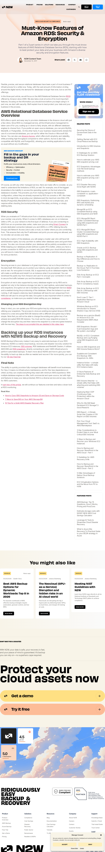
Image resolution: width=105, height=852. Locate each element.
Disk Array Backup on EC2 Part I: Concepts (88, 276)
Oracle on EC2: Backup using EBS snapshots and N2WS (87, 250)
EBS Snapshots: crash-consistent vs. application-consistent (87, 193)
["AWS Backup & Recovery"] (8, 823)
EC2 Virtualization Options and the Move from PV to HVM (87, 484)
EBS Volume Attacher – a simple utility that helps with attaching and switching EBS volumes (88, 384)
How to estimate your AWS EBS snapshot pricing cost (88, 161)
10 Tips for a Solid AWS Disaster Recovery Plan (24, 403)
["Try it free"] (8, 830)
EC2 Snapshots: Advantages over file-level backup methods (88, 169)
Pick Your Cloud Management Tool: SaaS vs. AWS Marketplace (88, 423)
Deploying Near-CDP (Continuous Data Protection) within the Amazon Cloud (85, 395)
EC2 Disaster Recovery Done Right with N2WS (86, 185)
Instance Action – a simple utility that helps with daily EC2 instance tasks (87, 365)
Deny (90, 845)
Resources (61, 5)
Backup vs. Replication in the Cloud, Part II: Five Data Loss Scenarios (88, 268)
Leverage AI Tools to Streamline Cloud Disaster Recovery (87, 522)
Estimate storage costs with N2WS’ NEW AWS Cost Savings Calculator (88, 513)
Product (30, 5)
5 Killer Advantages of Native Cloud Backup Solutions (86, 475)
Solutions (49, 5)
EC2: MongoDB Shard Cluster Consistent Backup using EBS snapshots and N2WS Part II (88, 233)
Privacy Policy (74, 848)
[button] (101, 835)
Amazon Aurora (28, 136)
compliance (6, 298)
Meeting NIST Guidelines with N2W (85, 587)
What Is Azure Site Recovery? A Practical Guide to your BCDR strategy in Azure (88, 532)
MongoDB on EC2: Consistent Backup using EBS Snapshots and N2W (87, 211)
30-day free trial (13, 357)
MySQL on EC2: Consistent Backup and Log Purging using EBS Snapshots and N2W (88, 339)
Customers (71, 9)
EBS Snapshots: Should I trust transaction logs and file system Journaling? (87, 329)
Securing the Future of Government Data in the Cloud (86, 132)
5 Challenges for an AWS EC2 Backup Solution (87, 154)
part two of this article (12, 385)
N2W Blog (7, 573)
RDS (68, 96)
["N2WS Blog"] (52, 818)
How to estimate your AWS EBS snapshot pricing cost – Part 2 (88, 177)
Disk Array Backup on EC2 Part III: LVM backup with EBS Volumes (88, 290)
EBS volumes (26, 346)
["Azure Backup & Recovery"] (8, 826)
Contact (82, 848)
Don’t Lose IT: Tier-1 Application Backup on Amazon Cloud (86, 299)
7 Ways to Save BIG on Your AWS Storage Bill (23, 399)
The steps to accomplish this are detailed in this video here (40, 324)
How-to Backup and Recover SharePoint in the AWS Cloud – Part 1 (87, 450)
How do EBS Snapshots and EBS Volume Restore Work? (88, 348)
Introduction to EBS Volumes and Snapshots (88, 147)
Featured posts (84, 496)
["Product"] (8, 819)
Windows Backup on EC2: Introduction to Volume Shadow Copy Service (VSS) (88, 308)
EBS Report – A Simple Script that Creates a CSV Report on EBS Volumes (87, 414)
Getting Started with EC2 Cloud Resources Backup (87, 140)
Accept (65, 845)
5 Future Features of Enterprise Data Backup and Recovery (88, 374)
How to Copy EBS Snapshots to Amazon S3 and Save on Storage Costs (34, 395)
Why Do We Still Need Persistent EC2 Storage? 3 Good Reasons (87, 405)
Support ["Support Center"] (94, 814)
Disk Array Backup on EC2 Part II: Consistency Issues (88, 282)
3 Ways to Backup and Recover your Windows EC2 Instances (88, 441)
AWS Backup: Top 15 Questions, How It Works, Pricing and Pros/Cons (87, 504)
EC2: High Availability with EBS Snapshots (87, 242)
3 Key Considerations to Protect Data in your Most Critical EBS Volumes (87, 432)
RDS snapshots (19, 349)
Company (72, 5)
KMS (69, 288)
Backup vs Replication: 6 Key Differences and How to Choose (88, 259)
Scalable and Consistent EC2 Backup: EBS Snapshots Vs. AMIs (87, 356)
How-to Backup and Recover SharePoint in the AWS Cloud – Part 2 (87, 466)
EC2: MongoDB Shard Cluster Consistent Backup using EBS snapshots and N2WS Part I (88, 221)
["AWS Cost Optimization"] (30, 821)
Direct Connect (59, 224)
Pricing (39, 5)
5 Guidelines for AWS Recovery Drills (85, 458)
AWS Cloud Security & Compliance (47, 21)
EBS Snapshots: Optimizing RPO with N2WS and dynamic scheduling (88, 202)
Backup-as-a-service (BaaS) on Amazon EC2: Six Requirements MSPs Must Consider (88, 318)
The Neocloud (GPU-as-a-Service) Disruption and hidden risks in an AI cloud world (52, 590)
